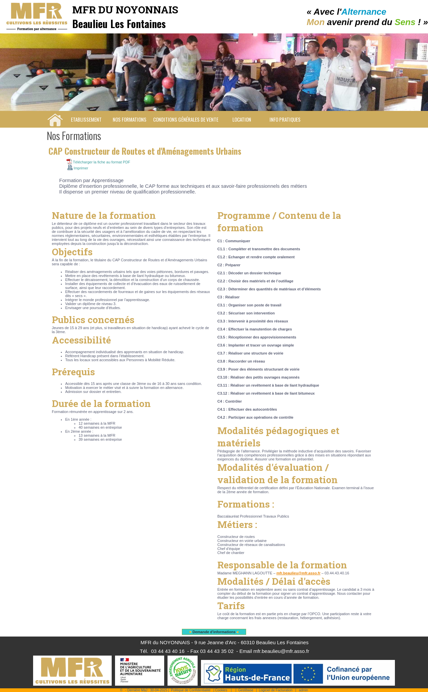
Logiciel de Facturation (276, 690)
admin (303, 690)
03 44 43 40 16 (168, 651)
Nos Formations (129, 119)
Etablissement (86, 119)
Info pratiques (285, 119)
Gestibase (245, 690)
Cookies (221, 690)
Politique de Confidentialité (190, 690)
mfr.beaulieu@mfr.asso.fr (299, 573)
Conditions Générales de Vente (185, 119)
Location (241, 119)
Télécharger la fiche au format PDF (98, 162)
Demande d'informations (214, 632)
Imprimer (78, 168)
